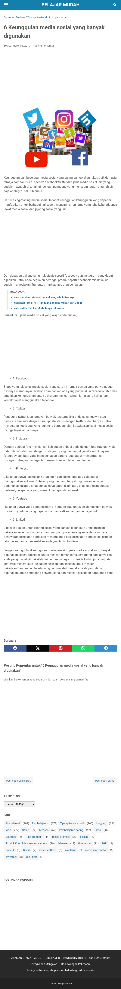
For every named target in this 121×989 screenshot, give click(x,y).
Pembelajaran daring (71, 830)
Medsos (43, 830)
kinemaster (84, 843)
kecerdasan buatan (96, 850)
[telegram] (106, 648)
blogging (101, 823)
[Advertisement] (60, 78)
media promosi (61, 836)
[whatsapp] (83, 648)
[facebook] (15, 648)
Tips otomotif (34, 836)
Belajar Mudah (61, 5)
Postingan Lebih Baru (18, 780)
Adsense (62, 843)
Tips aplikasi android (72, 823)
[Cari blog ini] (115, 5)
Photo (97, 830)
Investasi (11, 856)
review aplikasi (47, 850)
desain (84, 836)
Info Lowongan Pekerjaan (75, 964)
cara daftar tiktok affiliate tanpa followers (39, 308)
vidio (8, 830)
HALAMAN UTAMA (20, 957)
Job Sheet (31, 856)
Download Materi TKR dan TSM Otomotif (86, 957)
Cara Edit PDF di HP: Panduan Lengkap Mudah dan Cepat (48, 302)
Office (25, 830)
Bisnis (26, 850)
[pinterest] (60, 648)
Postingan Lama (104, 780)
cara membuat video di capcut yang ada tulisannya (44, 297)
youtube (11, 836)
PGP (104, 843)
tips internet (13, 823)
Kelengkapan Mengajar (43, 964)
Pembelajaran (40, 823)
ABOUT (38, 957)
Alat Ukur (70, 850)
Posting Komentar (43, 45)
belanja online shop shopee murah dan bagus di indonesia (60, 970)
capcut (10, 850)
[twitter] (37, 648)
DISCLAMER (53, 957)
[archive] (19, 804)
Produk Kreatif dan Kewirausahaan (26, 843)
